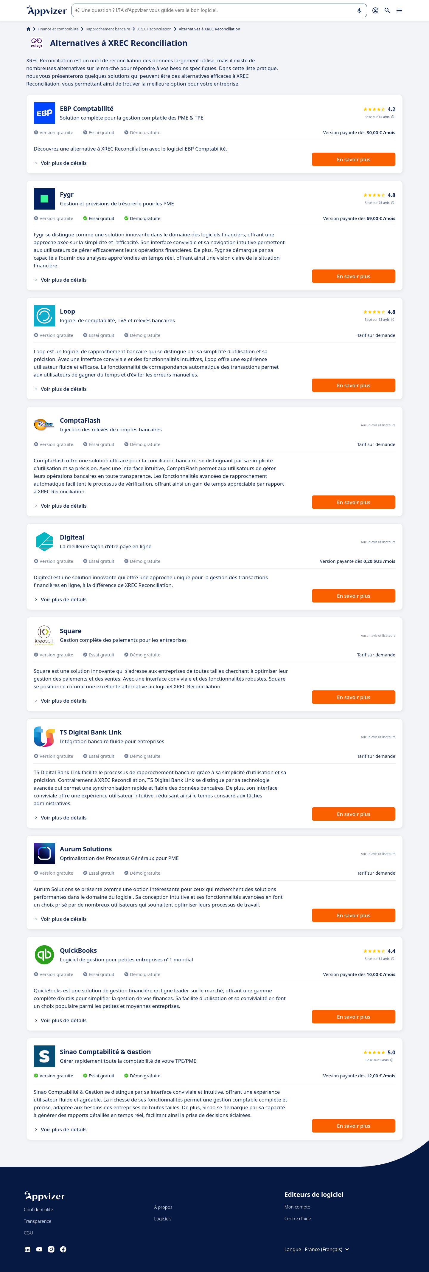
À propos (163, 1207)
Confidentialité (38, 1209)
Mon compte (297, 1207)
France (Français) (328, 1249)
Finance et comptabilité (58, 29)
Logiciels (162, 1219)
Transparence (37, 1221)
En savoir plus (353, 159)
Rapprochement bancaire (108, 29)
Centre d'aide (298, 1218)
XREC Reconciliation (154, 29)
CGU (28, 1233)
